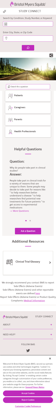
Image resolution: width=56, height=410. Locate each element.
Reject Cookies (28, 400)
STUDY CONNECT (30, 11)
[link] (15, 316)
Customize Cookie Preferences (28, 406)
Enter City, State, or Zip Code (17, 32)
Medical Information (34, 301)
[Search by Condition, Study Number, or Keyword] (28, 23)
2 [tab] (30, 220)
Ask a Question (28, 231)
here (37, 293)
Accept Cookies (28, 393)
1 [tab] (26, 220)
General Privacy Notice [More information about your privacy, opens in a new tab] (34, 387)
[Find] (28, 48)
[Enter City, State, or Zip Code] (28, 39)
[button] (51, 56)
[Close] (50, 358)
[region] (28, 382)
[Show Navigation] (4, 11)
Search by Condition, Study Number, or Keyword (27, 18)
